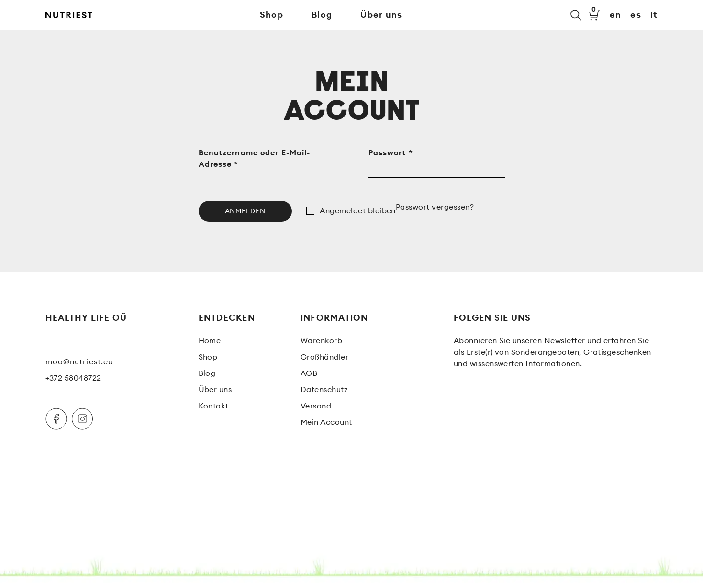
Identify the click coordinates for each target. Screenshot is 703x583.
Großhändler (324, 356)
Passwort (390, 152)
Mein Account (326, 422)
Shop (271, 14)
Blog (322, 14)
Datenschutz (324, 389)
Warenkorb (321, 340)
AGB (309, 373)
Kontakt (214, 405)
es (635, 15)
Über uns (381, 14)
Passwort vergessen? (435, 206)
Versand (316, 405)
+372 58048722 (73, 378)
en (616, 15)
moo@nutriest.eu (79, 361)
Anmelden (245, 211)
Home (210, 340)
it (654, 15)
